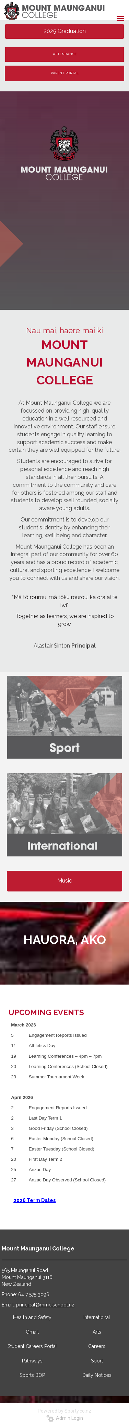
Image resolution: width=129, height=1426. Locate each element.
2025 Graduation (65, 31)
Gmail (32, 1332)
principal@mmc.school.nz (45, 1304)
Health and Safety (32, 1317)
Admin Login (64, 1418)
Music (64, 880)
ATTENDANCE (65, 54)
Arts (97, 1332)
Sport (97, 1360)
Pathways (32, 1360)
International (96, 1317)
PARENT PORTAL (65, 73)
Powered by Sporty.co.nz (64, 1411)
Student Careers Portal (32, 1346)
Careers (96, 1346)
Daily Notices (97, 1375)
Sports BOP (32, 1375)
